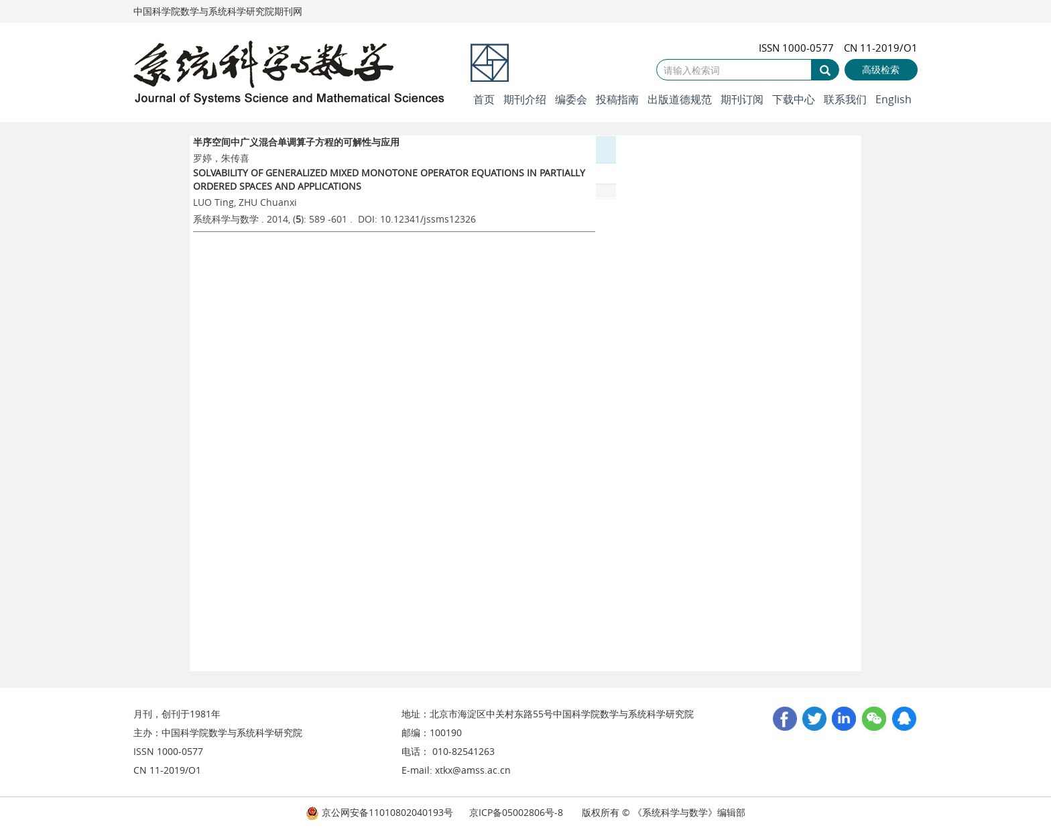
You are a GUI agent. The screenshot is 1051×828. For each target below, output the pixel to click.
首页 (484, 99)
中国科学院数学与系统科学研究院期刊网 (217, 11)
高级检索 (881, 69)
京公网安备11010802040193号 (379, 812)
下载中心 (793, 99)
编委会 (571, 99)
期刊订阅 (742, 99)
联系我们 (845, 99)
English (893, 99)
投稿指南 (617, 99)
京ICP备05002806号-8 (516, 812)
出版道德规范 (679, 99)
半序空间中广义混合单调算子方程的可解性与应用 (296, 141)
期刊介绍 (524, 99)
